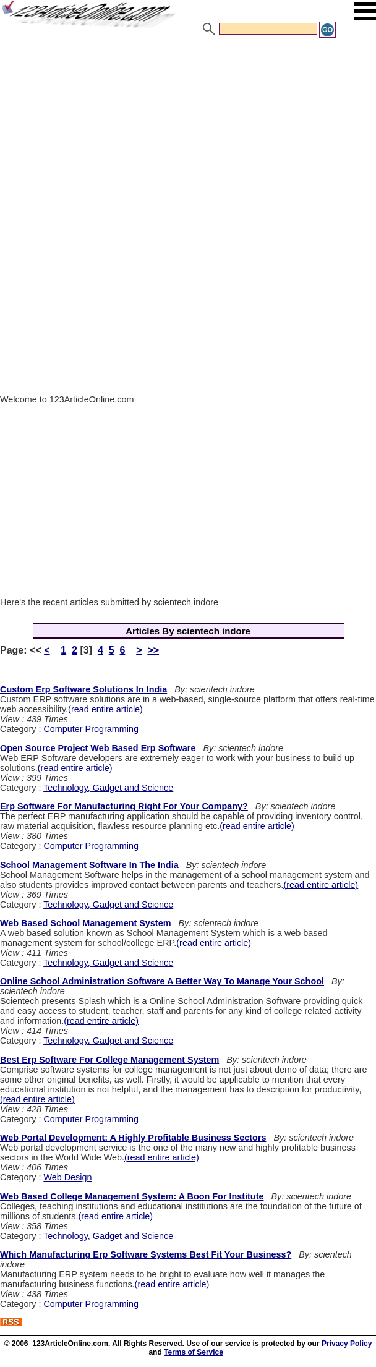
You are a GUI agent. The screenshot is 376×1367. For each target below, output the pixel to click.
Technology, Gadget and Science (108, 788)
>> (153, 650)
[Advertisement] (188, 131)
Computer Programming (91, 729)
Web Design (67, 1177)
